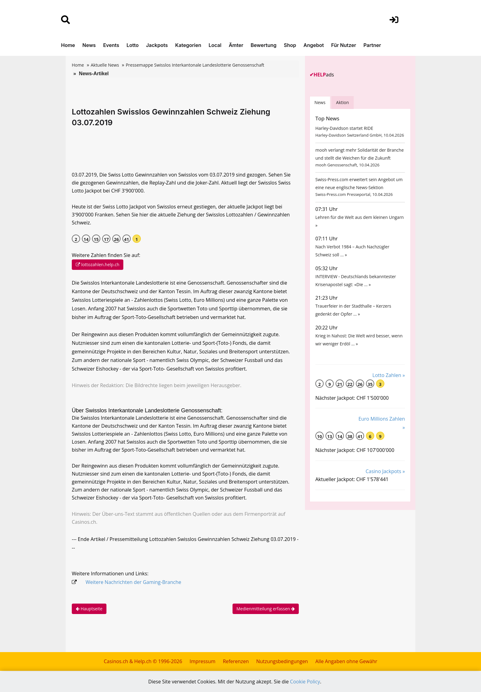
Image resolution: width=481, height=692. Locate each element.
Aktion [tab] (342, 102)
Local (215, 45)
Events (111, 45)
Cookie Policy (305, 681)
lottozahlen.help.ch (97, 265)
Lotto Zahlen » (388, 381)
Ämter (236, 45)
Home (68, 45)
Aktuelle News (105, 65)
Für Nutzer (343, 45)
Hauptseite (89, 609)
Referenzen (236, 662)
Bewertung (263, 45)
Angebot (313, 45)
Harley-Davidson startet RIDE (344, 128)
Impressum (202, 662)
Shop (290, 45)
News (89, 45)
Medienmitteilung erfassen (266, 609)
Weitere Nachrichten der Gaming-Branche (133, 582)
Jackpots (157, 45)
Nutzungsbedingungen (282, 662)
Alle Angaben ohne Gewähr (346, 662)
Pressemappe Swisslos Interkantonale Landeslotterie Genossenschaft (195, 65)
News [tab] (319, 102)
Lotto (132, 45)
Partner (372, 45)
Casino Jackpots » (385, 477)
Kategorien (188, 45)
